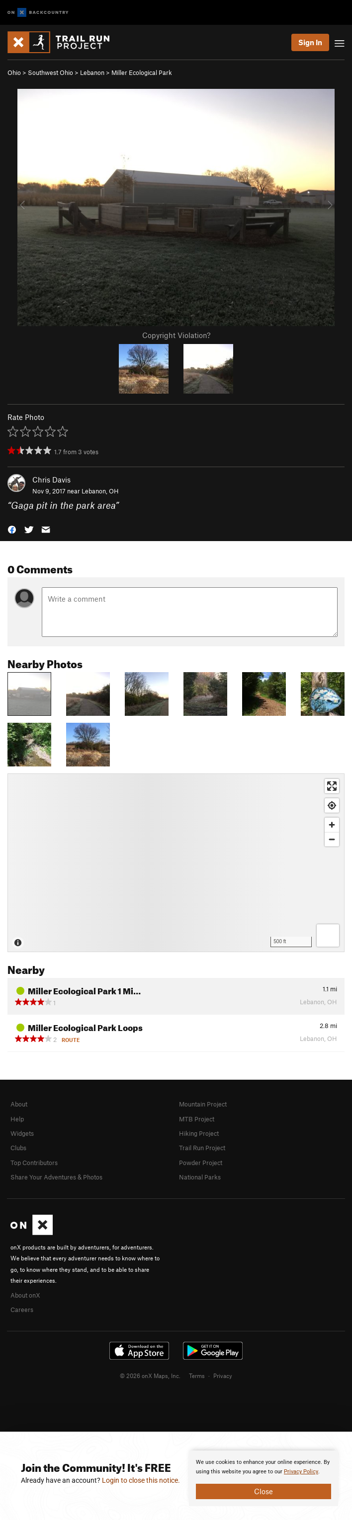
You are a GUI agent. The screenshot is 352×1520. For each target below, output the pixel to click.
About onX (25, 1295)
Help (17, 1119)
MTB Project (196, 1119)
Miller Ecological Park (141, 72)
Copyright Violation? (176, 335)
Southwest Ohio (50, 72)
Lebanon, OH (100, 491)
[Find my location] (332, 805)
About (18, 1104)
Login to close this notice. (141, 1480)
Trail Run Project (202, 1148)
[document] (263, 1478)
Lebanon (92, 72)
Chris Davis (51, 479)
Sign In (310, 42)
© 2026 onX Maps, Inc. (150, 1375)
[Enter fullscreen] (332, 786)
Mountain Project (203, 1104)
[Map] (176, 863)
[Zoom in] (332, 825)
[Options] (328, 935)
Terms (197, 1375)
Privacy (222, 1375)
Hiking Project (199, 1133)
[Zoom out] (332, 839)
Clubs (18, 1148)
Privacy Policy (301, 1471)
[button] (11, 528)
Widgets (22, 1133)
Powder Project (200, 1163)
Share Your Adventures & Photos (56, 1177)
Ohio (14, 72)
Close (263, 1491)
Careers (21, 1309)
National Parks (200, 1177)
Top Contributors (34, 1163)
